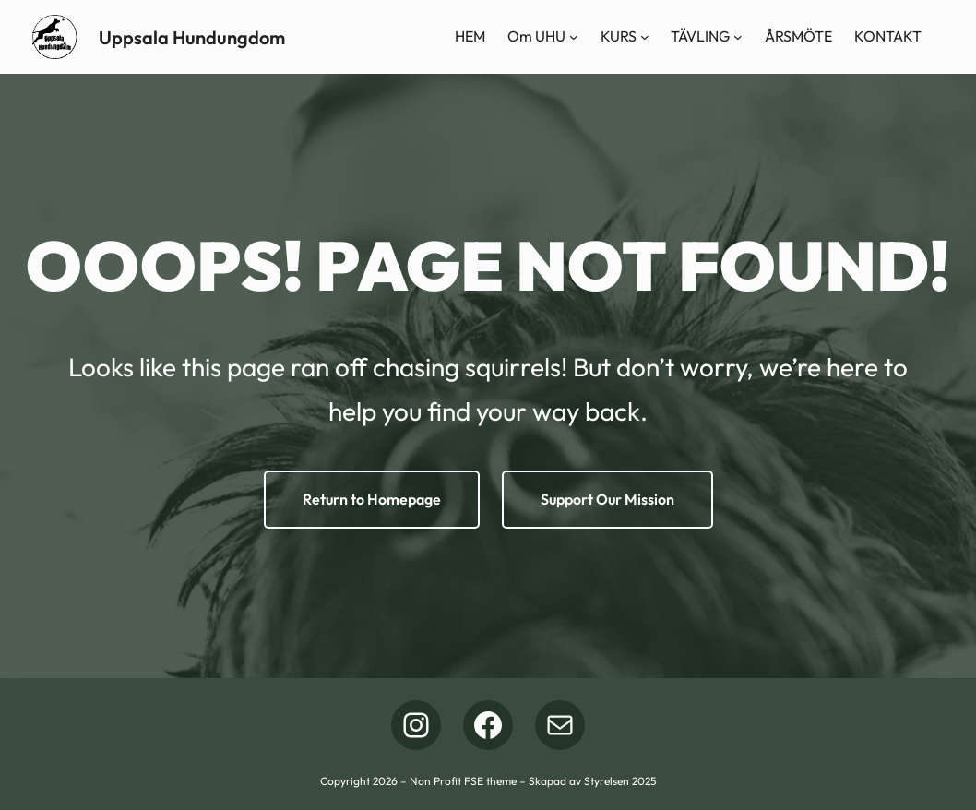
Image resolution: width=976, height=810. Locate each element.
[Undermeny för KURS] (644, 37)
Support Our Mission (607, 499)
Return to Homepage (372, 499)
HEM (470, 36)
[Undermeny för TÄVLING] (738, 37)
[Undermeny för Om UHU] (573, 37)
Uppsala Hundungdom (192, 37)
